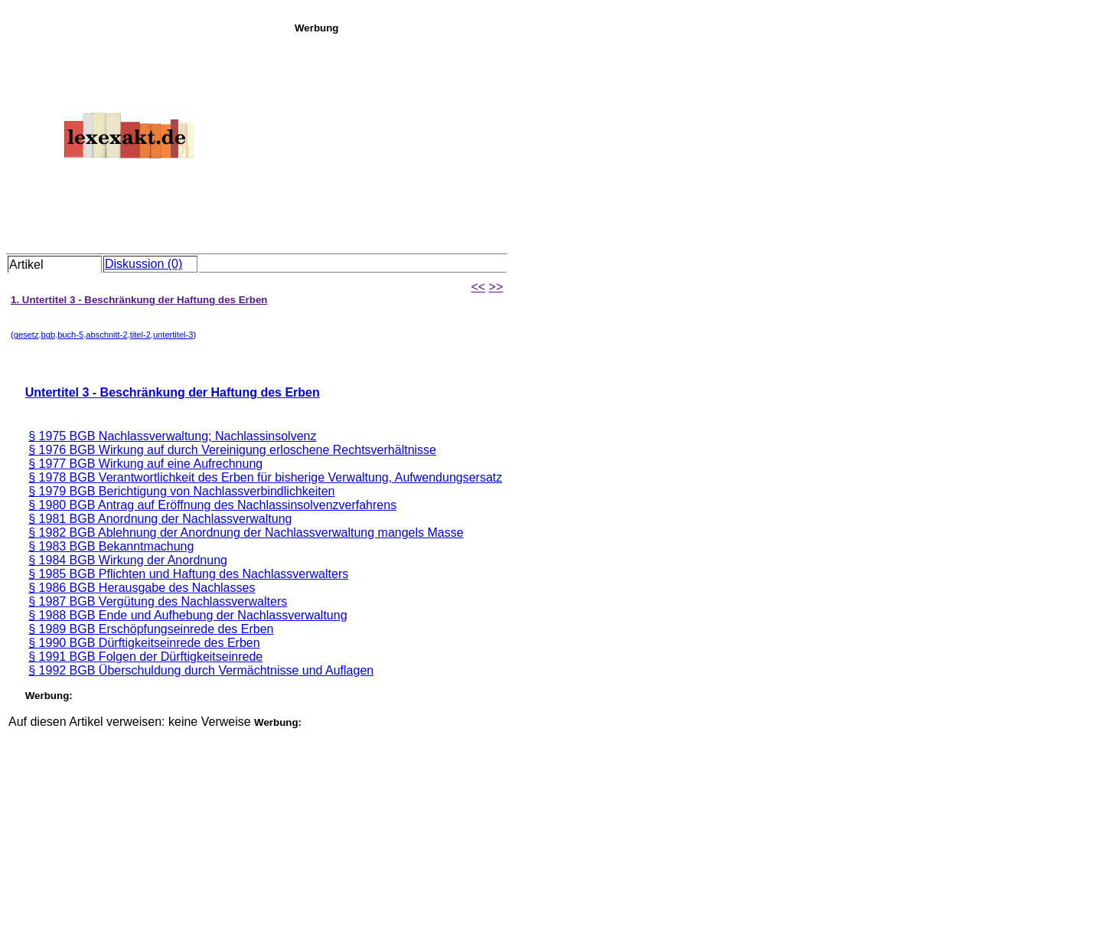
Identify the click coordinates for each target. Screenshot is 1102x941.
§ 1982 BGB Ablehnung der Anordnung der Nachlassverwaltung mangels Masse (245, 532)
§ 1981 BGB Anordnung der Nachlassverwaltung (160, 518)
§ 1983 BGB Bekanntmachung (111, 546)
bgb (48, 334)
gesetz (26, 334)
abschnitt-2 (106, 334)
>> (496, 286)
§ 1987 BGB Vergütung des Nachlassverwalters (157, 601)
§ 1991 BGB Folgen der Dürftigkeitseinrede (145, 656)
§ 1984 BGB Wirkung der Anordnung (127, 560)
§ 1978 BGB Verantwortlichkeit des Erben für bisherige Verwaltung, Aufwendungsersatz (265, 477)
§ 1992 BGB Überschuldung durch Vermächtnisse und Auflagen (200, 670)
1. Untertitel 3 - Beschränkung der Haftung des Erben (139, 299)
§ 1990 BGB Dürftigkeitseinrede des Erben (143, 642)
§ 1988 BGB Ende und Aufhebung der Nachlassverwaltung (187, 615)
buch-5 (70, 334)
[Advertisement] (694, 141)
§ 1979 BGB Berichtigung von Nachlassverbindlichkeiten (181, 491)
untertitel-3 (173, 334)
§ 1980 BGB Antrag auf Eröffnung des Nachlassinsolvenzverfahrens (212, 504)
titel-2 (140, 334)
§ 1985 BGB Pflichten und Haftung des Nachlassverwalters (188, 573)
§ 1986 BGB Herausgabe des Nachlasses (141, 587)
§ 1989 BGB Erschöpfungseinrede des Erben (150, 629)
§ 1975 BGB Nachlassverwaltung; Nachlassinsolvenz (172, 436)
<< (478, 286)
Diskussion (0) (143, 263)
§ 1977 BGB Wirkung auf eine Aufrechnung (145, 463)
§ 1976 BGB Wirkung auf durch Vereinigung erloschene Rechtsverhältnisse (232, 449)
